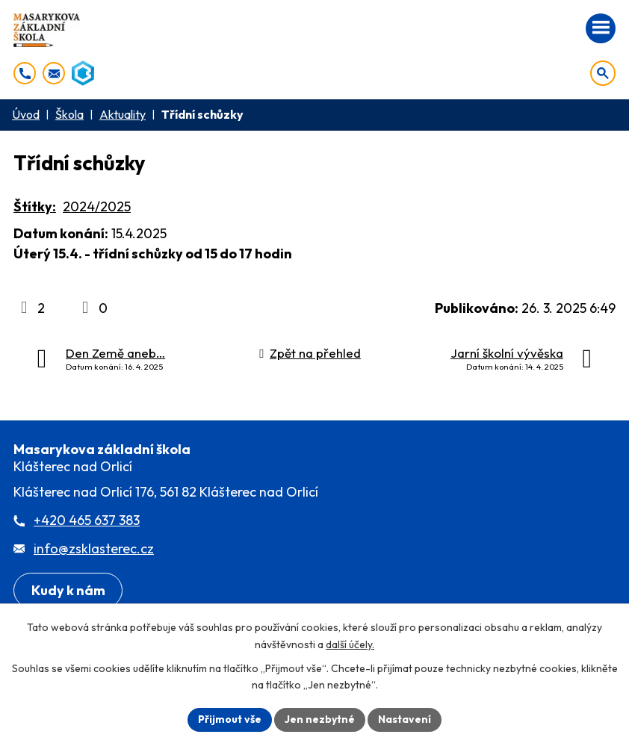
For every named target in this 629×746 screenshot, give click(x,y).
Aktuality (122, 114)
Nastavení (404, 719)
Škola (69, 114)
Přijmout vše (229, 719)
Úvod (26, 114)
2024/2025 (97, 206)
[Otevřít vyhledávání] (603, 73)
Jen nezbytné (320, 719)
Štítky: (34, 206)
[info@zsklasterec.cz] (54, 73)
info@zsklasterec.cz (94, 548)
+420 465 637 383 (87, 520)
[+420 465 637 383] (24, 73)
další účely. (350, 644)
